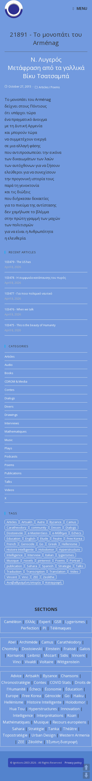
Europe (12, 695)
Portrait (75, 560)
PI (44, 628)
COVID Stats (60, 682)
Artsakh (27, 522)
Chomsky (10, 648)
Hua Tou (17, 708)
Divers (9, 406)
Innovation (70, 708)
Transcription (35, 571)
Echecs (76, 533)
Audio (9, 365)
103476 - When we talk (19, 309)
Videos (9, 490)
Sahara (32, 566)
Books (9, 373)
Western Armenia (74, 735)
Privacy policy (73, 762)
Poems (55, 87)
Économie (53, 689)
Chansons (69, 675)
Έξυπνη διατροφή (61, 741)
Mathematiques (16, 431)
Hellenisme (69, 544)
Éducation (73, 689)
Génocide (53, 695)
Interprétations (50, 715)
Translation (57, 571)
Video (74, 571)
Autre (41, 522)
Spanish (47, 566)
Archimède (29, 642)
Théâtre (70, 728)
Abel (12, 642)
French (11, 544)
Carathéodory (69, 642)
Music (9, 440)
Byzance (55, 522)
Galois (85, 648)
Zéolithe (35, 741)
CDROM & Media (16, 381)
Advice (16, 675)
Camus (71, 522)
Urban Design (43, 735)
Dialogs (10, 398)
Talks (8, 482)
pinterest (44, 560)
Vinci (25, 577)
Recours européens (69, 722)
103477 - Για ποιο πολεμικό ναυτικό (28, 293)
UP (86, 767)
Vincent (12, 577)
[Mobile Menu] (79, 8)
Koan (71, 715)
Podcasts (11, 456)
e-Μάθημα (59, 533)
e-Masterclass (37, 533)
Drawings (11, 415)
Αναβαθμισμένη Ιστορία (24, 582)
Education (13, 538)
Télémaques (60, 628)
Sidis (64, 655)
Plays (8, 448)
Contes (9, 390)
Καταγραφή (53, 582)
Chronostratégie (15, 682)
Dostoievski (15, 533)
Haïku (78, 695)
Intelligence (15, 555)
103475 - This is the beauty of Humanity (30, 325)
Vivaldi (30, 661)
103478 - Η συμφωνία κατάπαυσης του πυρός (35, 278)
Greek (52, 544)
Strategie (64, 566)
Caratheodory (16, 527)
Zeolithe (48, 577)
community (38, 527)
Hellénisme (13, 702)
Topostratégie (15, 735)
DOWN (86, 775)
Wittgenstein (68, 661)
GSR (57, 621)
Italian (49, 555)
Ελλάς (30, 621)
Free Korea (74, 538)
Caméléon (12, 621)
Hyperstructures (42, 708)
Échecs (35, 689)
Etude (44, 538)
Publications (13, 473)
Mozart (50, 655)
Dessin (56, 527)
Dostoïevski (32, 648)
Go (41, 544)
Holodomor (46, 549)
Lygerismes (75, 621)
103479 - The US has (18, 262)
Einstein (53, 648)
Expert (44, 621)
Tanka (53, 728)
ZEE (35, 577)
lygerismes (66, 555)
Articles (43, 87)
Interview (34, 555)
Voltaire (46, 661)
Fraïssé (70, 648)
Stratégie (36, 728)
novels (28, 560)
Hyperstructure (69, 549)
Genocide (27, 544)
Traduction (14, 571)
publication (14, 566)
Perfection (30, 628)
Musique (13, 560)
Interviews (12, 423)
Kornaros (15, 655)
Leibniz (34, 655)
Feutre (57, 538)
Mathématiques (16, 722)
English (30, 538)
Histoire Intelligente (20, 549)
